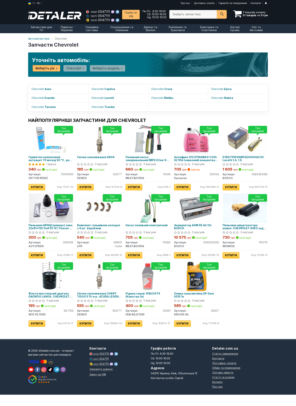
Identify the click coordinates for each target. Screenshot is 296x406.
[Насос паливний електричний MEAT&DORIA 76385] (148, 211)
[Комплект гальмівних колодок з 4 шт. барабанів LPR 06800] (99, 210)
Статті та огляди (223, 388)
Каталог (217, 393)
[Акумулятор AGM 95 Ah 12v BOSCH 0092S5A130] (196, 211)
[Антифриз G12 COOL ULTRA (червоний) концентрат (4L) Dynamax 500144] (196, 138)
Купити (39, 186)
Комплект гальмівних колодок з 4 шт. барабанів (97, 230)
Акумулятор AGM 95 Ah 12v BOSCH (194, 230)
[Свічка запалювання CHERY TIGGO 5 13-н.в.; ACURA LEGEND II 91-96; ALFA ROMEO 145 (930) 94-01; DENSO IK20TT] (99, 284)
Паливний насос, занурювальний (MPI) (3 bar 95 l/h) (146, 158)
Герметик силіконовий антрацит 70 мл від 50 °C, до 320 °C (50, 158)
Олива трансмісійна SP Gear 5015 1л (196, 303)
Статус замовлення (225, 365)
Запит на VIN (97, 385)
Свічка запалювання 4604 (97, 156)
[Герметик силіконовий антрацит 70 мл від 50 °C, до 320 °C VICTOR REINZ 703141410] (51, 138)
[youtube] (31, 381)
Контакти (256, 3)
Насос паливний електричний (138, 230)
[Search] (222, 14)
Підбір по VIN (131, 14)
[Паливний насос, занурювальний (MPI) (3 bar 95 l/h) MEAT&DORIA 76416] (148, 138)
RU (38, 3)
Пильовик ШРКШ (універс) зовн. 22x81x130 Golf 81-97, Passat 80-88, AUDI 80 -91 (49, 230)
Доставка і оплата (203, 3)
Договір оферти (222, 383)
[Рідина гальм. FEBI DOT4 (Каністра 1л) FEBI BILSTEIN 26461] (148, 283)
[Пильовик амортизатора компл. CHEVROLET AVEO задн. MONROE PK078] (245, 210)
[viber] (37, 381)
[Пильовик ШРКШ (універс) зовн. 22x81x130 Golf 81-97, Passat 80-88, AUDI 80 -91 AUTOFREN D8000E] (51, 210)
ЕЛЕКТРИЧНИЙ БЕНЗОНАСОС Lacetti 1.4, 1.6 (245, 158)
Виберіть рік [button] (46, 68)
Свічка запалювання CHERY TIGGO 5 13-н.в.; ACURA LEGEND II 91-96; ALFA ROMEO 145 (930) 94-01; (99, 303)
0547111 (98, 12)
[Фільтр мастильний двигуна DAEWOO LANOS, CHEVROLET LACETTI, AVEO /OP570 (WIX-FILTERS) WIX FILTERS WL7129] (51, 284)
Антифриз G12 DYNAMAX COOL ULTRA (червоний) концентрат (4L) (193, 158)
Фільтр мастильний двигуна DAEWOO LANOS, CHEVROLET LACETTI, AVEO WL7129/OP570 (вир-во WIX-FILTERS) (50, 303)
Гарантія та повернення (233, 3)
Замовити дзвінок (101, 380)
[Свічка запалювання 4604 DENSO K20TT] (99, 138)
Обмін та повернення (226, 379)
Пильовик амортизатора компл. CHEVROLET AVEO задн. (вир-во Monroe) (241, 230)
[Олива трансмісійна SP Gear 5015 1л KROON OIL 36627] (196, 284)
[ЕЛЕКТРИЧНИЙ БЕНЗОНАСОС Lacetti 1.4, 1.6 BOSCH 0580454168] (245, 138)
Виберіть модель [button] (103, 68)
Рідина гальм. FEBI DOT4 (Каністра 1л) (144, 303)
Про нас (183, 3)
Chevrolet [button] (72, 68)
